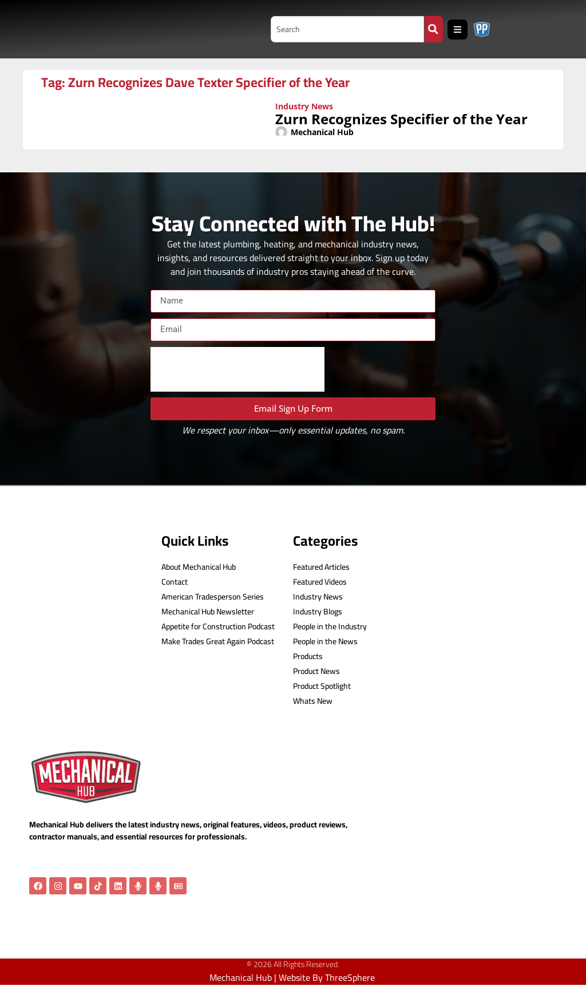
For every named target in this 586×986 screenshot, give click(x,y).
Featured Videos (320, 582)
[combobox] (344, 29)
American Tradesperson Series (212, 597)
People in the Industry (330, 627)
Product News (316, 671)
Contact (174, 582)
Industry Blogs (317, 612)
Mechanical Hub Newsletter (207, 612)
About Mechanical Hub (198, 567)
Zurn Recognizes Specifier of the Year (401, 118)
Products (308, 656)
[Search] (433, 29)
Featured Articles (321, 567)
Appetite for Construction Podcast (218, 627)
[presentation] (237, 369)
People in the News (325, 642)
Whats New (312, 701)
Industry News (304, 106)
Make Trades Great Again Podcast (217, 642)
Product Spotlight (322, 686)
